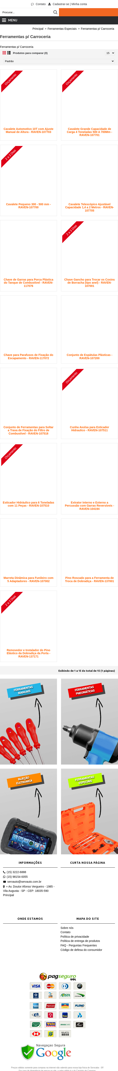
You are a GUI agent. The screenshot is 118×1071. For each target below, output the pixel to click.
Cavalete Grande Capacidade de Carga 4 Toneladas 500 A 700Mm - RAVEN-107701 (89, 132)
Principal (8, 895)
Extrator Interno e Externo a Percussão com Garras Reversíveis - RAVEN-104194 (89, 505)
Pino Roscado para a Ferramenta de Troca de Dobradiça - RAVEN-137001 (89, 579)
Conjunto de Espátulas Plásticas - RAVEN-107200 (89, 356)
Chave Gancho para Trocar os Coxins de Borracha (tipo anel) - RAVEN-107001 (89, 283)
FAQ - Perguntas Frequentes (79, 945)
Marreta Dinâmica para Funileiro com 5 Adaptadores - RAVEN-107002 (29, 579)
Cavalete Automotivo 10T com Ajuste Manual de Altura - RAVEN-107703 (29, 130)
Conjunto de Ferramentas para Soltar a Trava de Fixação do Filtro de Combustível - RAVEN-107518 (28, 430)
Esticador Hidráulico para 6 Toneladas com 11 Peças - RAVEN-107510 (28, 504)
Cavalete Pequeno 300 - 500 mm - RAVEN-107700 (28, 206)
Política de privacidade (75, 936)
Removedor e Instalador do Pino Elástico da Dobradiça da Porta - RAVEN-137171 (28, 653)
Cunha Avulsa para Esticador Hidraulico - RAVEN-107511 (89, 429)
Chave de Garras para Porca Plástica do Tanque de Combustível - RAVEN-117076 (28, 283)
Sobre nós (67, 927)
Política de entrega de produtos (80, 941)
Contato (66, 932)
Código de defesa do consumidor (81, 949)
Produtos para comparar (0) (30, 53)
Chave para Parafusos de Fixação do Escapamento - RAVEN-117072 (28, 356)
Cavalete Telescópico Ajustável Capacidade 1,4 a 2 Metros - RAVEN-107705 (89, 207)
